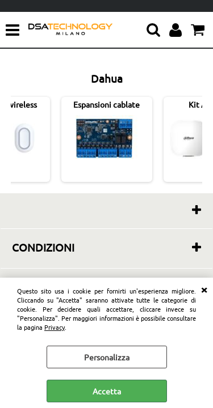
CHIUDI (204, 289)
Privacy (54, 327)
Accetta (107, 391)
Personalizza (107, 357)
